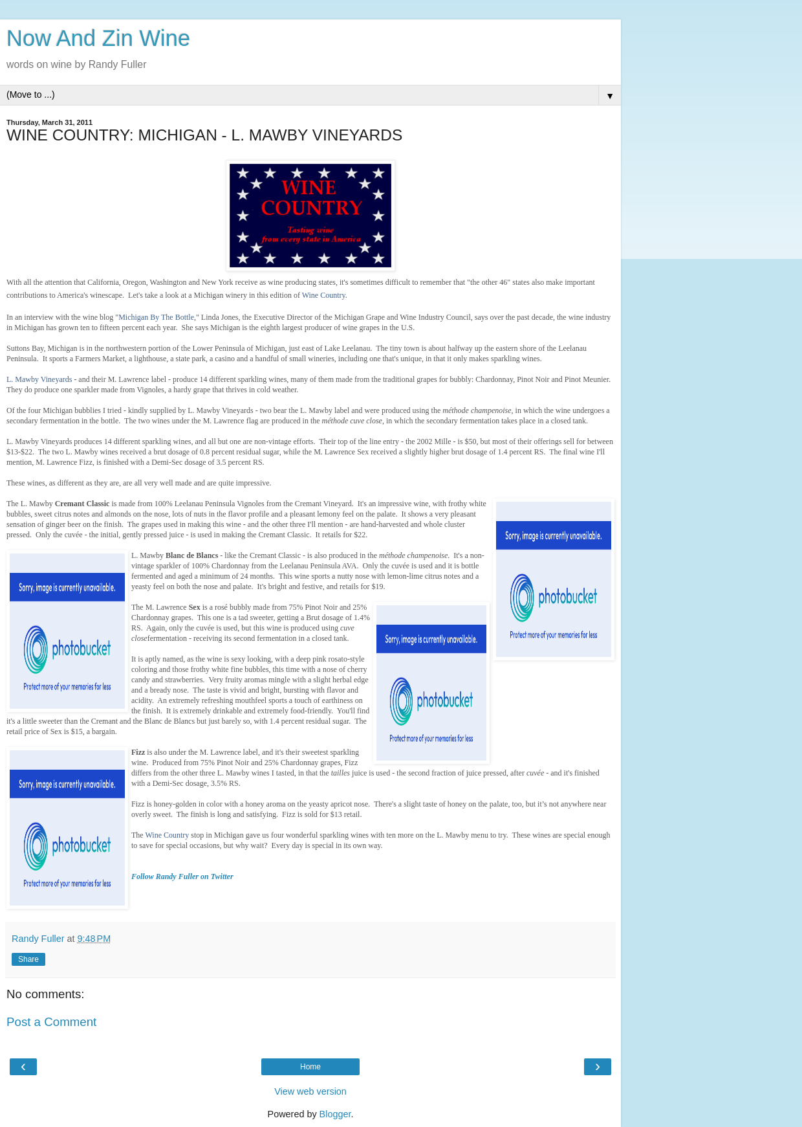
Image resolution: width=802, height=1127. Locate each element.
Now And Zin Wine (98, 38)
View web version (310, 1091)
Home (310, 1066)
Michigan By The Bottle (156, 317)
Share (28, 959)
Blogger (335, 1114)
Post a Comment (51, 1022)
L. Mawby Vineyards (39, 379)
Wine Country (323, 295)
